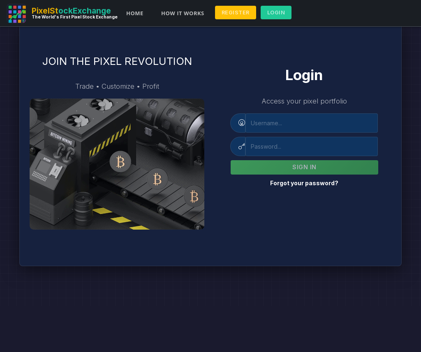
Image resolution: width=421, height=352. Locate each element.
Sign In (304, 166)
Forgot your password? (304, 182)
